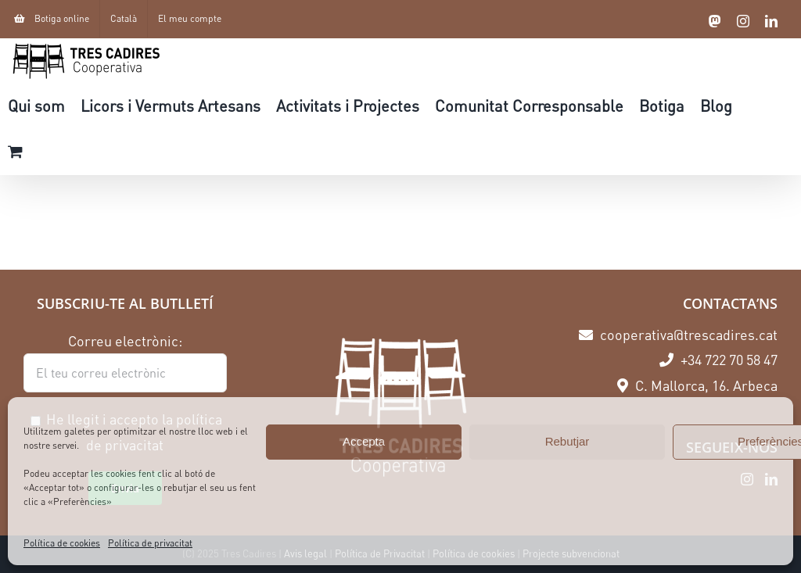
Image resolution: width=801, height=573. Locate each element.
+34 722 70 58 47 (718, 359)
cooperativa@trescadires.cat (678, 334)
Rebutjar (567, 441)
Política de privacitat (150, 543)
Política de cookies (61, 543)
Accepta (364, 441)
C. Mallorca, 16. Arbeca (697, 385)
